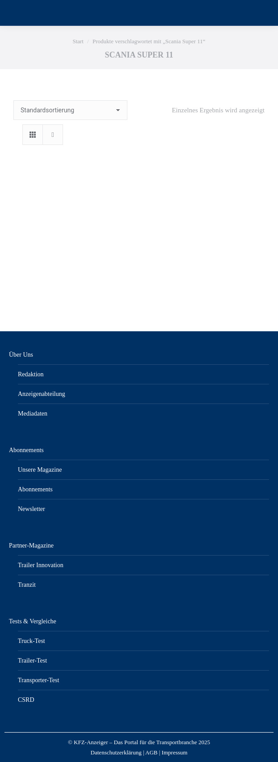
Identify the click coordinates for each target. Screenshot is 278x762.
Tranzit (27, 584)
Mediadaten (32, 413)
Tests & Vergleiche (32, 621)
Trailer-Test (32, 660)
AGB (151, 752)
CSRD (26, 699)
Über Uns (21, 354)
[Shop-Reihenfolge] (70, 110)
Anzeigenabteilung (41, 394)
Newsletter (31, 509)
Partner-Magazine (31, 545)
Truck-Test (31, 641)
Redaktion (31, 374)
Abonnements (26, 450)
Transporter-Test (38, 680)
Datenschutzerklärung (116, 752)
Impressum (175, 752)
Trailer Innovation (40, 565)
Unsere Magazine (40, 469)
